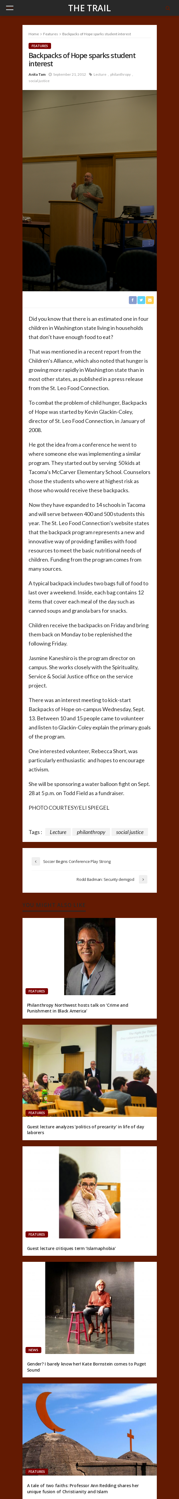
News (33, 1350)
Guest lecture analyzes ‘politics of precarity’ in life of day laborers (85, 1130)
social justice (39, 80)
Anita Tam (37, 74)
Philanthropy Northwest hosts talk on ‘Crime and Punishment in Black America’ (77, 1008)
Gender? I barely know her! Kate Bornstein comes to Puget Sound (86, 1367)
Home (34, 34)
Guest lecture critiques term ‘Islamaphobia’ (71, 1248)
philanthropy (120, 74)
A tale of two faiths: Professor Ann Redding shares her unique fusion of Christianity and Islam (83, 1488)
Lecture (100, 74)
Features (40, 46)
